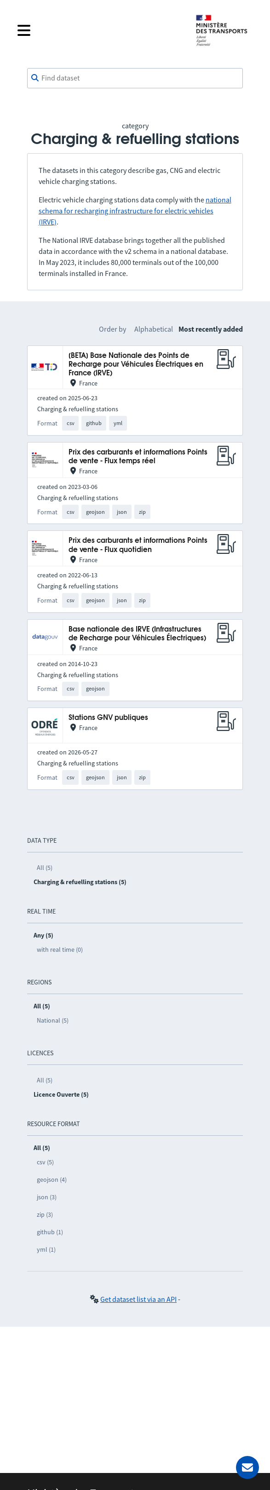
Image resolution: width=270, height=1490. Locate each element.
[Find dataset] (135, 78)
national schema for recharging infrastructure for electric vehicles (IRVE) (135, 210)
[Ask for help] (247, 1467)
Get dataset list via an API (138, 1299)
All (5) (44, 867)
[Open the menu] (99, 30)
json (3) (47, 1197)
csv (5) (45, 1162)
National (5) (53, 1020)
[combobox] (135, 78)
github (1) (50, 1232)
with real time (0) (60, 949)
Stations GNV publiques (108, 717)
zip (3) (45, 1214)
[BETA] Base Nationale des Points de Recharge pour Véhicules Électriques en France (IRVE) (136, 364)
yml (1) (46, 1249)
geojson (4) (52, 1179)
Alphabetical (153, 329)
